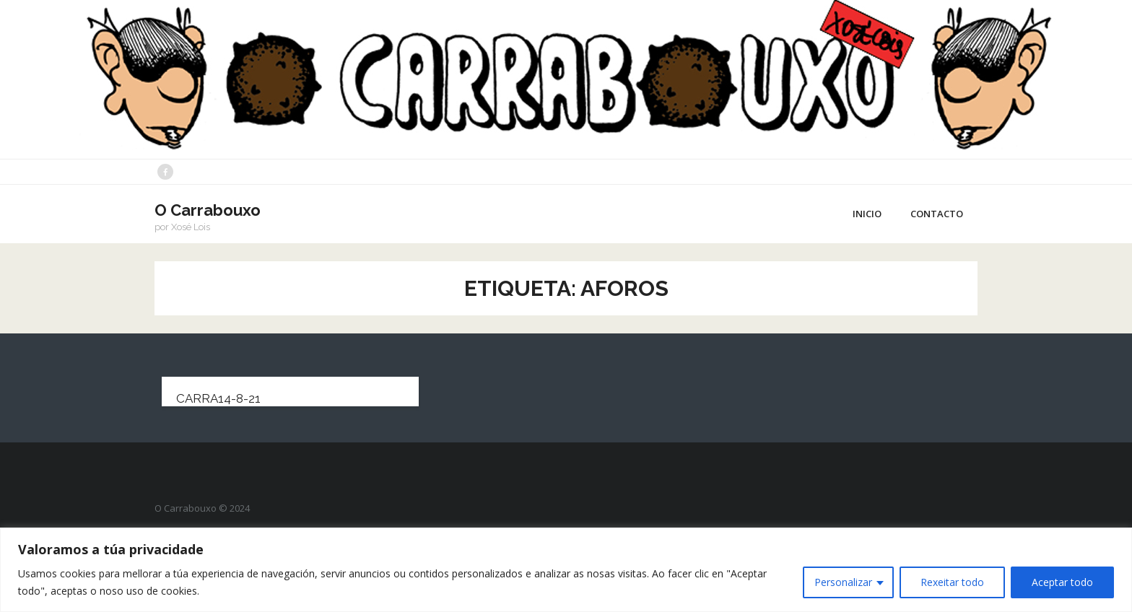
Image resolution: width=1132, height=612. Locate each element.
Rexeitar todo (952, 582)
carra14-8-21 (218, 398)
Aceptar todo (1062, 582)
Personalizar (843, 582)
